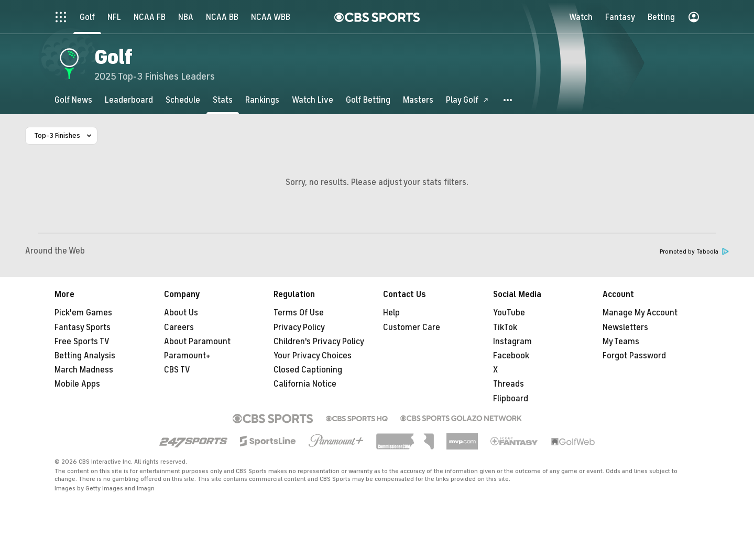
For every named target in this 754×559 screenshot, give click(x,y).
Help (391, 313)
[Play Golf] (467, 99)
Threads (508, 384)
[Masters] (418, 99)
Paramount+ (187, 355)
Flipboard (510, 398)
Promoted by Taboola (694, 251)
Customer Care (411, 327)
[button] (508, 99)
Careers (179, 327)
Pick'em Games (83, 313)
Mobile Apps (77, 384)
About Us (181, 313)
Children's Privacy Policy (319, 341)
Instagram (512, 341)
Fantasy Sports (82, 327)
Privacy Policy (299, 327)
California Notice (305, 384)
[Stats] (222, 99)
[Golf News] (73, 99)
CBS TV (177, 370)
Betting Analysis (84, 355)
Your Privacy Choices (313, 355)
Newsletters (625, 327)
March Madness (83, 370)
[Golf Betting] (368, 99)
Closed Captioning (308, 370)
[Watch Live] (313, 99)
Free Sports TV (82, 341)
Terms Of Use (299, 313)
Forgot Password (634, 355)
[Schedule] (182, 99)
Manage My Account (640, 313)
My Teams (621, 341)
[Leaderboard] (129, 99)
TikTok (505, 327)
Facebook (511, 355)
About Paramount (197, 341)
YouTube (509, 313)
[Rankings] (262, 99)
